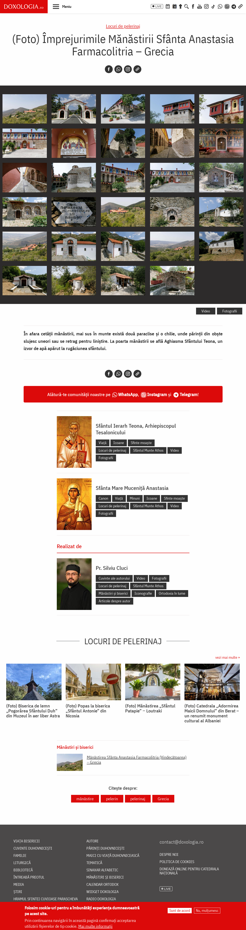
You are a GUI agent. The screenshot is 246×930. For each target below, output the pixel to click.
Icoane (118, 442)
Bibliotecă (23, 870)
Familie (19, 856)
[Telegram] (234, 6)
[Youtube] (199, 6)
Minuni (135, 498)
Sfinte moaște (141, 442)
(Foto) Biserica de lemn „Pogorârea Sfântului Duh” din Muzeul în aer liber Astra (33, 710)
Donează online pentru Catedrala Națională (189, 871)
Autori (92, 841)
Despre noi (169, 855)
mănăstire (85, 798)
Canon (103, 498)
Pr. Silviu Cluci (112, 567)
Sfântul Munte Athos (148, 450)
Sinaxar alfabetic (102, 870)
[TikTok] (213, 6)
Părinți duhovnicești (105, 848)
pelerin (112, 798)
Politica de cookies (177, 862)
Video (205, 311)
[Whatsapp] (118, 69)
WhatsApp (128, 394)
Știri (17, 892)
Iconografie (143, 593)
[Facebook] (193, 6)
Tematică (94, 863)
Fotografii (229, 311)
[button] (62, 6)
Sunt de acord (179, 910)
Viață (103, 442)
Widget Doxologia (102, 892)
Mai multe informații (95, 926)
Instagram (157, 394)
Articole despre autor (114, 601)
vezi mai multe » (227, 657)
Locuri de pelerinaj (123, 26)
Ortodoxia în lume (172, 593)
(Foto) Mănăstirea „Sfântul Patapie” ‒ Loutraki (150, 708)
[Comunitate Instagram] (227, 6)
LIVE (158, 6)
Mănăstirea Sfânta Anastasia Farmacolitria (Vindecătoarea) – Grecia (137, 759)
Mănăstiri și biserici (113, 593)
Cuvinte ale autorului (114, 578)
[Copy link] (137, 69)
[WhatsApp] (220, 6)
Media (18, 884)
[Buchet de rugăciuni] (180, 6)
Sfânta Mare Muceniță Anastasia (132, 488)
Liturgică (22, 863)
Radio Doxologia (101, 899)
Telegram (189, 394)
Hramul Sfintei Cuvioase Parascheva (45, 899)
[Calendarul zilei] (174, 6)
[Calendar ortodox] (168, 6)
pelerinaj (137, 798)
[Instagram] (206, 6)
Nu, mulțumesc (207, 910)
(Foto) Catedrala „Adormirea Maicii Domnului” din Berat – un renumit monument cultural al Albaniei (211, 713)
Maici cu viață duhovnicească (112, 856)
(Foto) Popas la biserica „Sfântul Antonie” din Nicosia (88, 710)
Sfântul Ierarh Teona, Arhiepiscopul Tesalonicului (136, 429)
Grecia (163, 798)
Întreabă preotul (28, 877)
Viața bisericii (26, 841)
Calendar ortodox (102, 884)
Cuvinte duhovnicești (32, 848)
